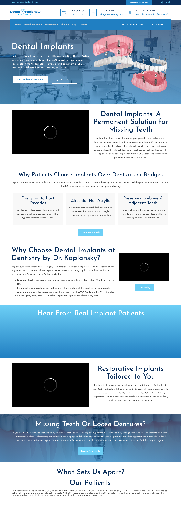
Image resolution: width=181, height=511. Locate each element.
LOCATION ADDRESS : (146, 11)
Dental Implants (32, 25)
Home (18, 25)
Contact (83, 25)
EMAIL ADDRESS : (107, 11)
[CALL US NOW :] (64, 12)
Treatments (50, 25)
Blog (73, 25)
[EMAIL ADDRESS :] (93, 12)
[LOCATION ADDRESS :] (129, 12)
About (64, 25)
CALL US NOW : (77, 11)
